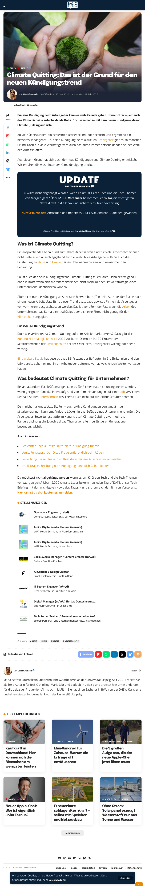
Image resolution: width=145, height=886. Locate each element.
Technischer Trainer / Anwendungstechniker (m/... (65, 616)
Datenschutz (56, 880)
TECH (70, 742)
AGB (113, 231)
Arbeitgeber (106, 140)
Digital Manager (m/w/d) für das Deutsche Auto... (65, 601)
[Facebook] (55, 859)
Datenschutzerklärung (83, 231)
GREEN (13, 68)
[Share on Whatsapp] (8, 144)
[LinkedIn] (140, 671)
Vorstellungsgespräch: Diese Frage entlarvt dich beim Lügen (63, 453)
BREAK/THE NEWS (113, 742)
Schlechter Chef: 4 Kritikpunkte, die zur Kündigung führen (60, 446)
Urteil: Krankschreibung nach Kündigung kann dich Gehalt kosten (66, 466)
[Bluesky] (84, 859)
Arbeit (126, 307)
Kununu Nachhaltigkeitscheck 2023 (41, 339)
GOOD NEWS (110, 800)
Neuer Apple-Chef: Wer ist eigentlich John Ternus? (21, 811)
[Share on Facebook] (8, 127)
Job (122, 392)
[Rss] (89, 859)
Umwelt (57, 262)
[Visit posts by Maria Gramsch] (12, 94)
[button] (125, 878)
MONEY (24, 68)
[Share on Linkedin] (8, 152)
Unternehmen (48, 397)
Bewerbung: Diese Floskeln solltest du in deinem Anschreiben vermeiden (71, 459)
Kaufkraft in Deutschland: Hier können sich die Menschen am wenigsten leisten (21, 758)
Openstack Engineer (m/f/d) (51, 512)
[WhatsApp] (79, 859)
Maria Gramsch (31, 94)
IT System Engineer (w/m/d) (51, 586)
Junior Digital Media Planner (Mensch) (58, 527)
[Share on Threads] (8, 161)
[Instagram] (65, 859)
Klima (41, 262)
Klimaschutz (25, 317)
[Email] (138, 654)
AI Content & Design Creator (51, 572)
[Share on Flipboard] (8, 136)
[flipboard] (74, 859)
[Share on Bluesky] (8, 169)
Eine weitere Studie (30, 359)
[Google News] (59, 859)
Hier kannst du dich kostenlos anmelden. (45, 493)
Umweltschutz (56, 344)
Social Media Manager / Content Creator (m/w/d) (65, 557)
